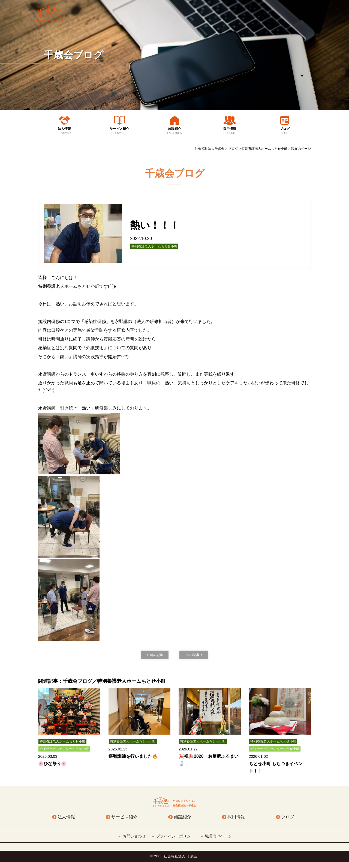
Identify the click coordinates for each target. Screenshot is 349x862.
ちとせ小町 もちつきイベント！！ (275, 767)
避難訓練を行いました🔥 (133, 756)
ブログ (284, 131)
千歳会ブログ (73, 55)
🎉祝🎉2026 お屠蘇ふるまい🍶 (209, 760)
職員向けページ (218, 836)
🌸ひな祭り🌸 (52, 763)
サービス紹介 (119, 131)
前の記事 (156, 655)
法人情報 (64, 131)
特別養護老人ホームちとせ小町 (154, 246)
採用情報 (229, 131)
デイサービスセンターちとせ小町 (64, 749)
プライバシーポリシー (175, 836)
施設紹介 (174, 131)
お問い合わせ (134, 836)
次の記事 (192, 655)
